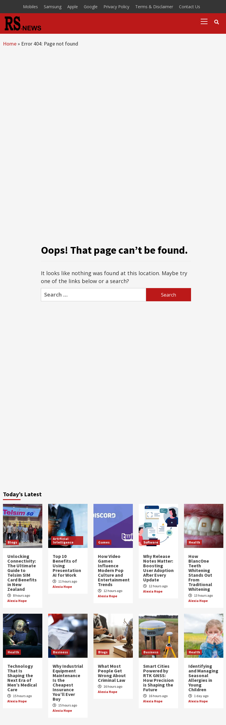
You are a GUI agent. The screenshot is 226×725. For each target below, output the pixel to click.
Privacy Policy (116, 6)
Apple (72, 6)
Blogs (12, 542)
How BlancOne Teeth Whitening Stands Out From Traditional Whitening (200, 572)
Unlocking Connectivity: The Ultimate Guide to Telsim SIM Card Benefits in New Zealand (22, 572)
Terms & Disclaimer (154, 6)
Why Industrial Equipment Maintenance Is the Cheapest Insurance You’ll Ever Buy (68, 682)
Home (9, 43)
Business (60, 652)
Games (104, 542)
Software (150, 542)
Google (91, 6)
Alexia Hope (17, 600)
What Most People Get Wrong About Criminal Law (112, 673)
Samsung (52, 6)
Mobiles (30, 6)
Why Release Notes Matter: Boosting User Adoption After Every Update (158, 568)
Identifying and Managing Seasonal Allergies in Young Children (203, 677)
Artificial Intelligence (63, 540)
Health (194, 542)
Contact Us (189, 6)
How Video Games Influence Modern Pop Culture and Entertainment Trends (114, 570)
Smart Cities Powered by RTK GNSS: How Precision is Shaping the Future (158, 677)
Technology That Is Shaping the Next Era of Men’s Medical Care (22, 677)
